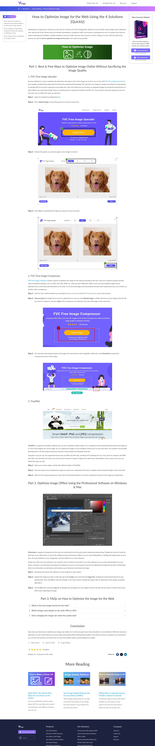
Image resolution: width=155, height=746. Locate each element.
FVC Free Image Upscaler (114, 81)
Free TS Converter (51, 730)
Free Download (140, 50)
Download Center (27, 732)
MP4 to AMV (81, 736)
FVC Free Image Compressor (38, 280)
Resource (123, 3)
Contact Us (116, 733)
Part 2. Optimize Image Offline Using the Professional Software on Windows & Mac (13, 31)
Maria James (35, 643)
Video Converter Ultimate (141, 17)
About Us (116, 730)
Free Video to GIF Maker (53, 736)
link (59, 97)
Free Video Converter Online (54, 739)
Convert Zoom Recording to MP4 (87, 730)
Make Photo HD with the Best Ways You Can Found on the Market (40, 695)
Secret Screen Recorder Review (86, 733)
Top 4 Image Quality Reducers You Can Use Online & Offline (76, 694)
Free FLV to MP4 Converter (54, 733)
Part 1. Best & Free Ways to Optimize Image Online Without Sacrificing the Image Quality (13, 23)
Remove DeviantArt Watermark (86, 739)
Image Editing (36, 9)
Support (134, 3)
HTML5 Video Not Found (85, 742)
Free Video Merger (51, 742)
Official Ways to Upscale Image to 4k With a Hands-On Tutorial (112, 694)
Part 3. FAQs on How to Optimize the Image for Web (14, 37)
